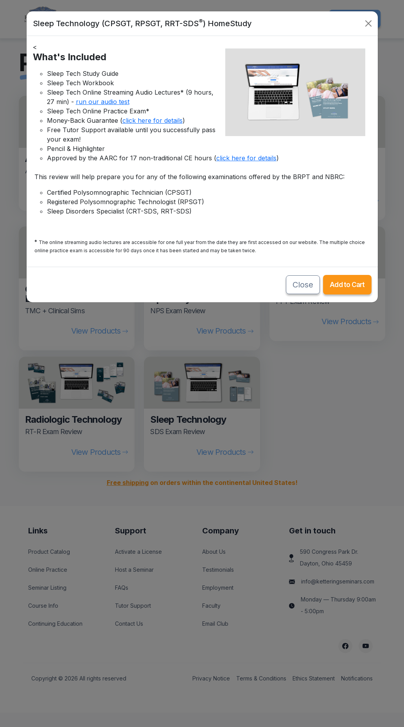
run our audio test (102, 102)
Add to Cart (347, 285)
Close (303, 284)
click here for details (152, 120)
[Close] (368, 23)
